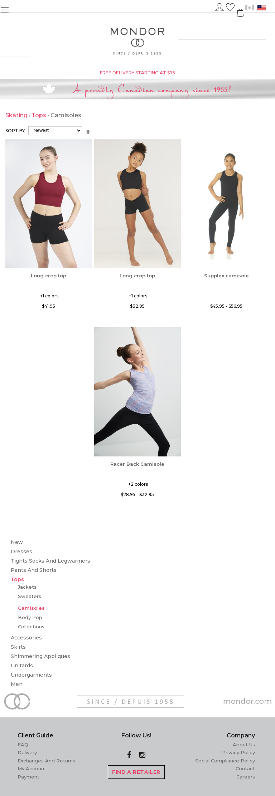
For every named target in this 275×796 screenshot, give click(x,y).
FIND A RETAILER (136, 772)
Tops (40, 115)
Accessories (26, 638)
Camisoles (31, 608)
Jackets (27, 587)
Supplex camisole (226, 275)
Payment (28, 777)
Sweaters (29, 596)
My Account (32, 768)
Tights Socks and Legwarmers (50, 561)
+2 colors (138, 484)
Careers (245, 777)
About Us (244, 744)
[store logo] (137, 42)
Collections (31, 626)
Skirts (18, 647)
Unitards (22, 665)
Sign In (219, 6)
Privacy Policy (238, 752)
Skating (17, 115)
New (17, 542)
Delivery (27, 752)
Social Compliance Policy (225, 760)
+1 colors (49, 295)
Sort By (15, 130)
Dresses (21, 551)
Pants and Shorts (34, 570)
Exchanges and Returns (46, 760)
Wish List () (230, 6)
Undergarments (31, 675)
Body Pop (30, 617)
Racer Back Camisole (137, 464)
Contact (245, 768)
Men (17, 684)
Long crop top (48, 275)
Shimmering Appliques (40, 656)
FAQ (23, 744)
